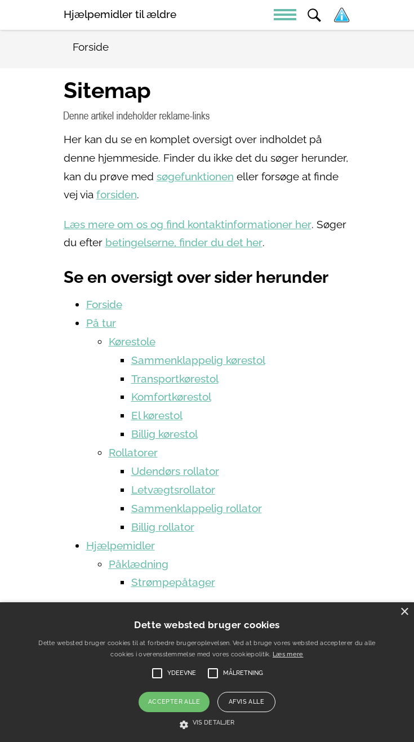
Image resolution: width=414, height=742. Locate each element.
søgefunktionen (195, 176)
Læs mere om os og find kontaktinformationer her (187, 224)
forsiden (116, 194)
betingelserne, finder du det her (183, 242)
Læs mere (288, 654)
